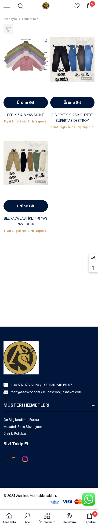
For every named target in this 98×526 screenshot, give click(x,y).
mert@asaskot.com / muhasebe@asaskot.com (46, 392)
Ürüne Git (25, 102)
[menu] (7, 5)
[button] (93, 258)
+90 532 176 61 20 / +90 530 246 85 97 (41, 385)
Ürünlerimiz (30, 19)
